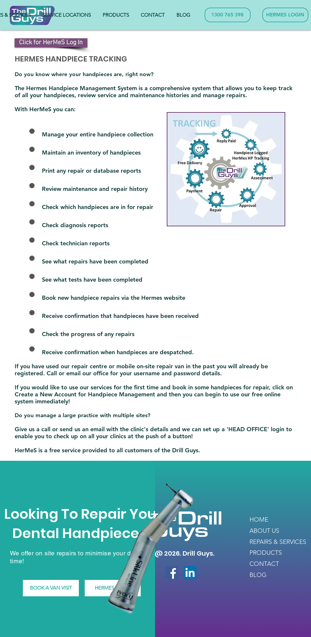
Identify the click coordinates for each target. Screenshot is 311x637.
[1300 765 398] (228, 15)
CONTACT (264, 563)
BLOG (257, 574)
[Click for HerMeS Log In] (51, 42)
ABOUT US (264, 530)
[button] (67, 15)
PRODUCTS (265, 552)
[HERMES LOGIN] (285, 15)
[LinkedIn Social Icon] (190, 572)
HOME (258, 519)
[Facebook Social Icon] (171, 572)
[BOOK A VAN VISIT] (51, 588)
